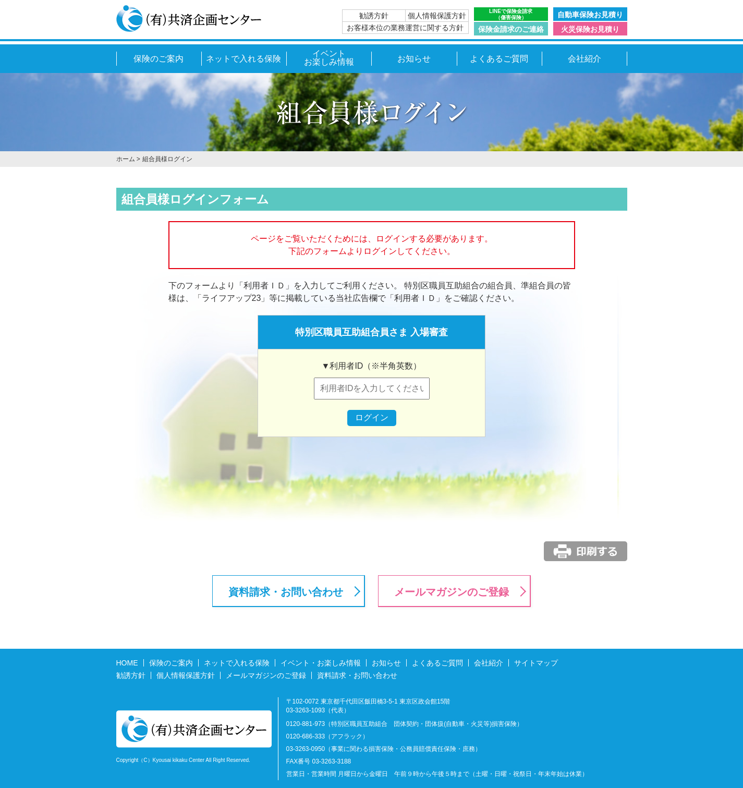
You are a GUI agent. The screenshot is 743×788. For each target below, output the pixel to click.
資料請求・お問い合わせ (285, 592)
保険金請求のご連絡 (511, 29)
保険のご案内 (158, 58)
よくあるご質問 (499, 58)
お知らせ (414, 58)
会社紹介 (584, 58)
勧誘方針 (373, 15)
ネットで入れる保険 (243, 58)
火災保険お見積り (590, 29)
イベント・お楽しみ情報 (321, 663)
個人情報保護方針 (437, 15)
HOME (127, 663)
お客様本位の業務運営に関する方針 (405, 27)
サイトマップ (536, 663)
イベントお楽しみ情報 (329, 57)
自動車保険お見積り (590, 14)
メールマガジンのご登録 (451, 592)
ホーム (125, 159)
